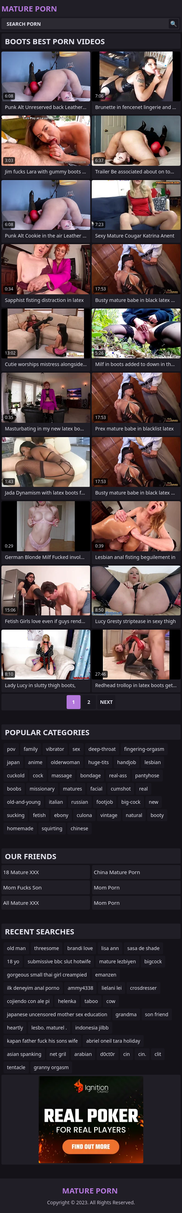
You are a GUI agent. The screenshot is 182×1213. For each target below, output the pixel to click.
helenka (67, 1001)
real (143, 788)
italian (56, 802)
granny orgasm (51, 1067)
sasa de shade (143, 948)
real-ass (118, 775)
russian (79, 802)
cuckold (15, 775)
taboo (91, 1001)
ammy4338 (80, 988)
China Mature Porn (117, 872)
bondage (90, 775)
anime (35, 762)
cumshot (121, 788)
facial (96, 788)
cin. (142, 1054)
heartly (15, 1027)
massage (62, 775)
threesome (46, 948)
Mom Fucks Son (22, 887)
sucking (15, 815)
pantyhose (147, 775)
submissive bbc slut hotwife (59, 961)
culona (84, 815)
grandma (126, 1014)
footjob (105, 802)
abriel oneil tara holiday (113, 1040)
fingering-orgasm (144, 749)
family (31, 749)
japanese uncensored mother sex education (57, 1014)
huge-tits (98, 762)
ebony (61, 815)
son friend (156, 1014)
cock (38, 775)
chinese (79, 828)
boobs (14, 788)
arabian (83, 1054)
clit (157, 1054)
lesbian (152, 762)
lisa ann (110, 948)
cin (126, 1054)
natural (134, 815)
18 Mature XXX (21, 872)
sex (76, 749)
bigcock (153, 961)
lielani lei (111, 988)
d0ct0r (107, 1054)
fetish (39, 815)
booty (157, 815)
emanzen (105, 974)
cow (110, 1001)
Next (106, 702)
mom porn (107, 887)
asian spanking (24, 1054)
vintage (108, 815)
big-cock (131, 802)
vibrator (55, 749)
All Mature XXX (21, 902)
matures (72, 788)
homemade (20, 828)
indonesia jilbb (92, 1027)
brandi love (80, 948)
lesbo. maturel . (49, 1027)
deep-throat (102, 749)
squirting (52, 828)
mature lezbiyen (117, 961)
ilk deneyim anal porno (33, 988)
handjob (126, 762)
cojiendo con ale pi (28, 1001)
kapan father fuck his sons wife (42, 1040)
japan (13, 762)
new (153, 802)
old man (16, 948)
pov (11, 749)
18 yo (13, 961)
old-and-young (23, 802)
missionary (42, 788)
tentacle (16, 1067)
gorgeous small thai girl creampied (47, 974)
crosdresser (143, 988)
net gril (58, 1054)
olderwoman (65, 762)
